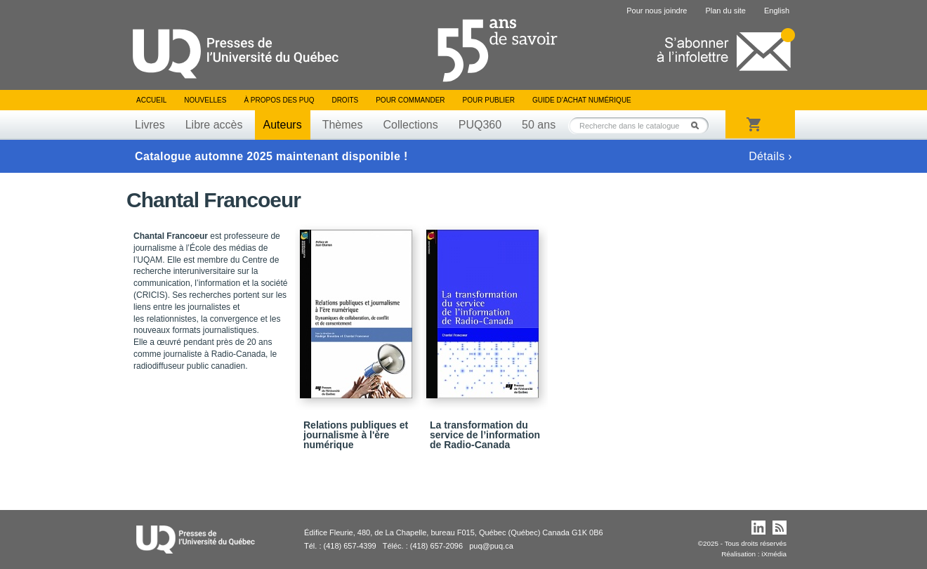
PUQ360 (480, 125)
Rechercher (698, 125)
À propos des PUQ (279, 100)
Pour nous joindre (656, 10)
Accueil (151, 100)
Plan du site (725, 10)
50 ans (538, 125)
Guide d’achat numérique (581, 100)
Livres (150, 125)
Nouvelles (205, 100)
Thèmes (342, 125)
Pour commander (410, 100)
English (776, 10)
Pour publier (489, 100)
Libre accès (214, 125)
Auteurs (282, 125)
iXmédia (774, 554)
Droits (344, 100)
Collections (410, 125)
